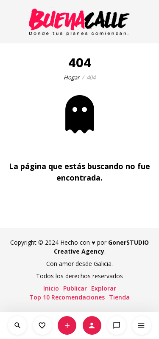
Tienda (119, 297)
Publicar (75, 288)
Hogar (71, 77)
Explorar (103, 288)
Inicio (51, 288)
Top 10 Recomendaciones (67, 297)
